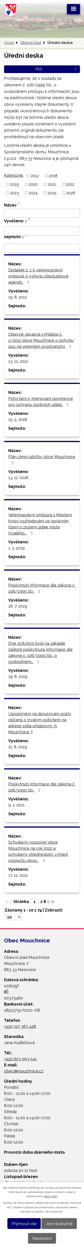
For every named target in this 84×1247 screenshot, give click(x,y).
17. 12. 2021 (18, 875)
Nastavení (42, 1238)
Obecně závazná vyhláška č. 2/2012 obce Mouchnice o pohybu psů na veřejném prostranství (41, 340)
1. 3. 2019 (16, 548)
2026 (70, 193)
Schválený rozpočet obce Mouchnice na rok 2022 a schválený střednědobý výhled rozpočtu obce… (38, 851)
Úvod (9, 42)
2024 (33, 193)
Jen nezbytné (59, 1223)
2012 (35, 175)
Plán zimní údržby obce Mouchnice (41, 459)
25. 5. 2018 (17, 419)
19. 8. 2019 (17, 676)
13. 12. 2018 (18, 477)
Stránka (21, 901)
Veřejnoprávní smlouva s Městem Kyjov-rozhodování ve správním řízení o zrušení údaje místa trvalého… (40, 523)
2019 (14, 184)
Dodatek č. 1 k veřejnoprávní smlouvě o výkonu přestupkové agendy (38, 276)
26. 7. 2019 (17, 606)
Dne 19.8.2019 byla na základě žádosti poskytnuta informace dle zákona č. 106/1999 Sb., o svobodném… (40, 652)
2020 (33, 184)
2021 (52, 184)
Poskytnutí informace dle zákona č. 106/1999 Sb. (41, 588)
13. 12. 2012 (18, 361)
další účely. (51, 1196)
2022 (70, 184)
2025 (52, 193)
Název (10, 205)
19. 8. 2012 (17, 297)
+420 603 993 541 (20, 1058)
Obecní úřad (30, 42)
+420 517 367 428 (20, 1026)
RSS (56, 69)
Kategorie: (14, 175)
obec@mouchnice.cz (23, 1071)
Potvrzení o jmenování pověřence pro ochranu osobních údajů (40, 401)
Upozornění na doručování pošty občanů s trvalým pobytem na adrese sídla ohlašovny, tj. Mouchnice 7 (39, 722)
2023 (14, 193)
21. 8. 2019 (17, 746)
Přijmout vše (24, 1223)
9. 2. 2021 (16, 805)
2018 (53, 175)
